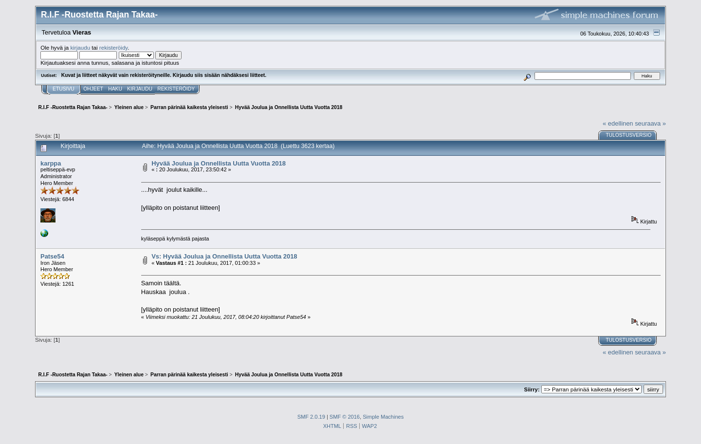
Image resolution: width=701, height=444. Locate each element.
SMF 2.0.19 (311, 417)
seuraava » (650, 123)
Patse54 (52, 256)
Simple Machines (383, 417)
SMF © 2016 (345, 417)
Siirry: (532, 389)
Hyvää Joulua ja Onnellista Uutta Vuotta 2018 (218, 163)
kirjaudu (80, 47)
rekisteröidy (113, 47)
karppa (50, 163)
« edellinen (618, 123)
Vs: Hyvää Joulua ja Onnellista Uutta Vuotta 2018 (224, 256)
